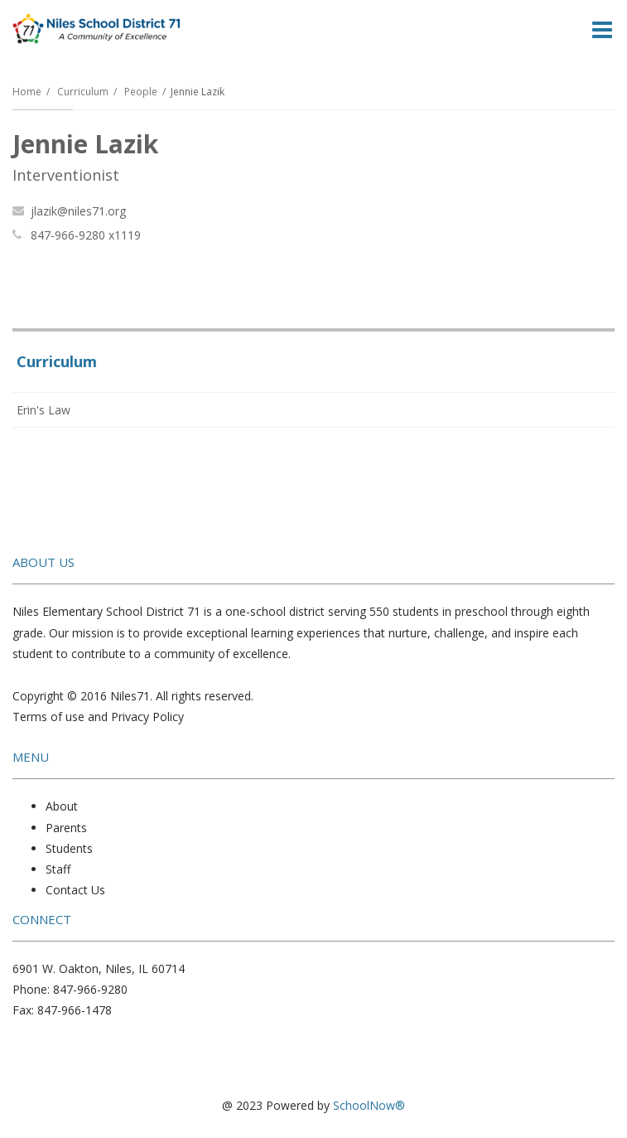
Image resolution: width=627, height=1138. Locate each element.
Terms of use (48, 716)
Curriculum (83, 92)
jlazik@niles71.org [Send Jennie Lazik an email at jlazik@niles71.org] (78, 211)
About (62, 806)
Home (26, 92)
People (140, 92)
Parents (66, 827)
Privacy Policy (147, 716)
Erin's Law (43, 410)
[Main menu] (602, 29)
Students (69, 848)
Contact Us (75, 890)
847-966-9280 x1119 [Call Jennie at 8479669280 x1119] (86, 235)
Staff (58, 869)
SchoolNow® (369, 1105)
